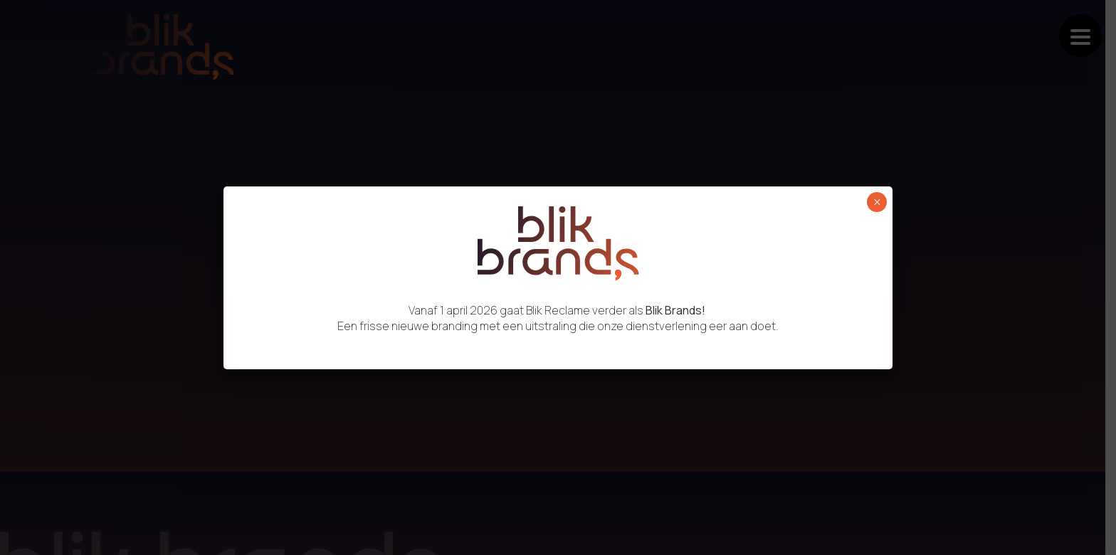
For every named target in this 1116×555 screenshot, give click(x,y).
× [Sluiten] (877, 202)
